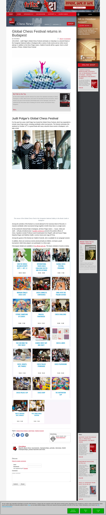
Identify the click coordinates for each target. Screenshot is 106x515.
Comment (14, 470)
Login (90, 14)
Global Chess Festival (22, 430)
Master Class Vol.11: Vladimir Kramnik (87, 242)
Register (26, 468)
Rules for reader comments (19, 461)
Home (19, 14)
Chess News (25, 24)
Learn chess (63, 14)
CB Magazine (40, 14)
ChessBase (22, 446)
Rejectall (85, 510)
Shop (11, 14)
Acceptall (98, 510)
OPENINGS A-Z (28, 14)
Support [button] (52, 14)
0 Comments (67, 38)
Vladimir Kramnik (39, 430)
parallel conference (38, 231)
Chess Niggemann (60, 437)
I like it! (61, 38)
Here (29, 505)
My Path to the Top (19, 94)
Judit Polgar (31, 430)
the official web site (40, 246)
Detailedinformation (73, 510)
